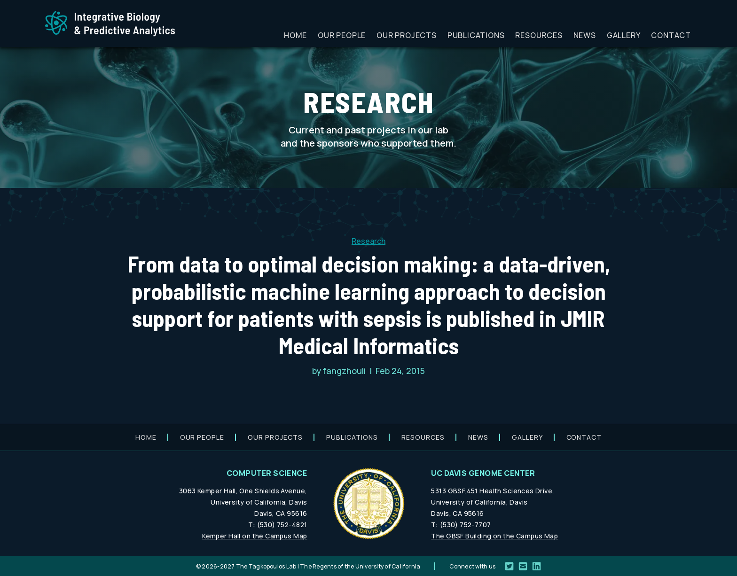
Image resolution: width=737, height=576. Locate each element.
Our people (342, 35)
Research (368, 241)
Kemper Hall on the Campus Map (254, 535)
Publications (476, 35)
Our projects (406, 35)
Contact (671, 35)
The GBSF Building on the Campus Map (494, 535)
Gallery (624, 35)
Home (295, 35)
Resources (538, 35)
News (584, 35)
